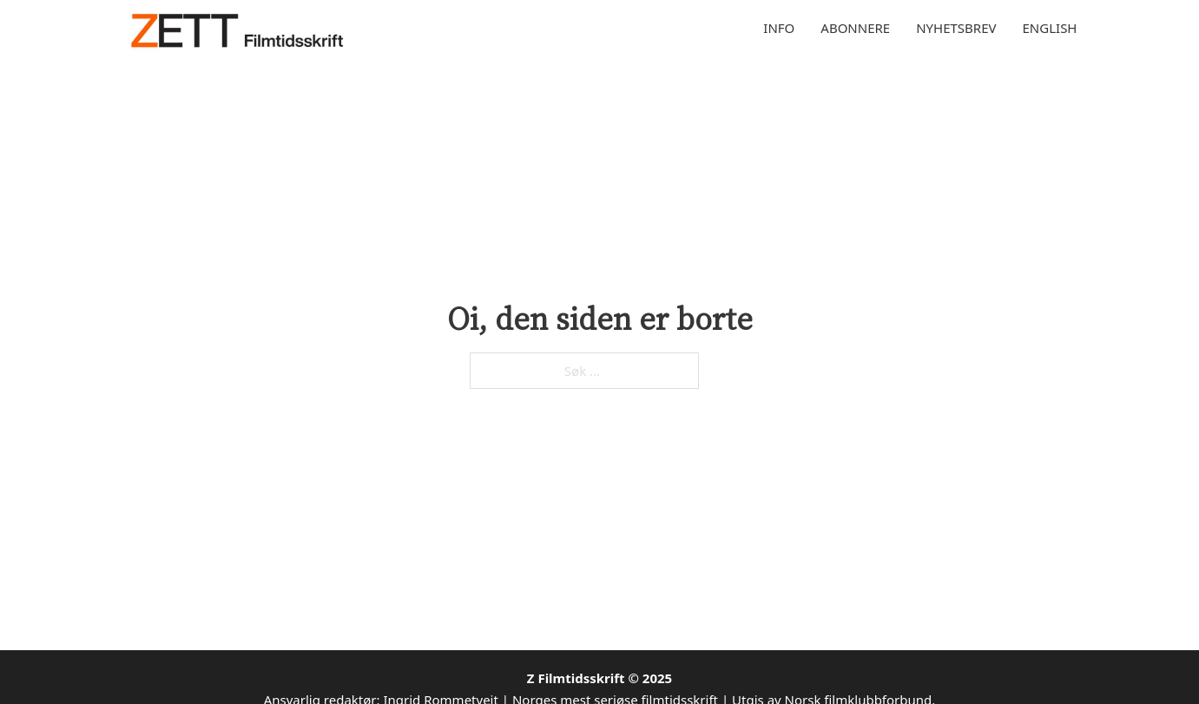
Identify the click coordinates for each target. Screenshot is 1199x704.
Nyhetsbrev (956, 27)
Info (778, 27)
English (1050, 27)
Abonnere (855, 27)
